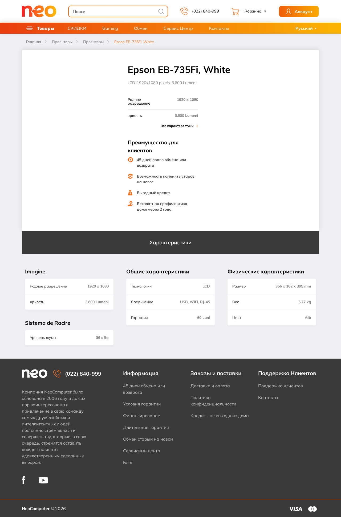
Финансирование (141, 415)
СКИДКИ (77, 28)
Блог (128, 462)
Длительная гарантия (146, 427)
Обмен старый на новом (148, 439)
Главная (33, 41)
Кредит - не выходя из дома (219, 415)
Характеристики (170, 242)
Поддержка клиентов (280, 385)
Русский (304, 28)
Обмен (141, 28)
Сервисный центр (141, 450)
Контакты (219, 28)
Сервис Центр (178, 28)
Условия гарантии (142, 404)
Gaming (110, 28)
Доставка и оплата (210, 385)
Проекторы (62, 41)
